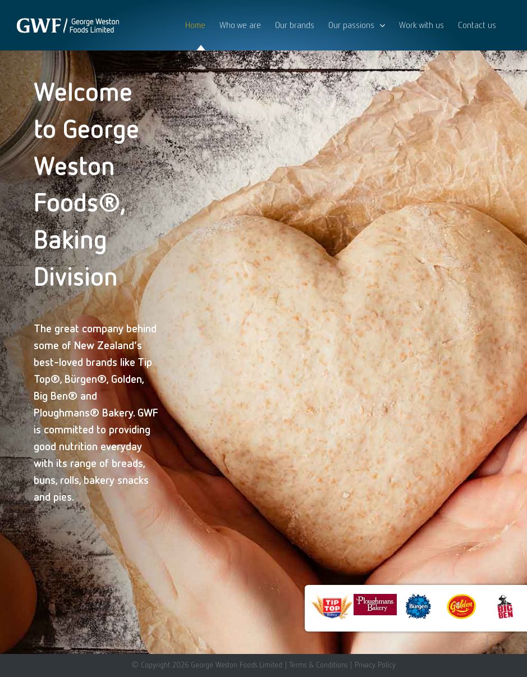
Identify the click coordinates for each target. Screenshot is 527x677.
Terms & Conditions (318, 664)
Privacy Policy (375, 664)
